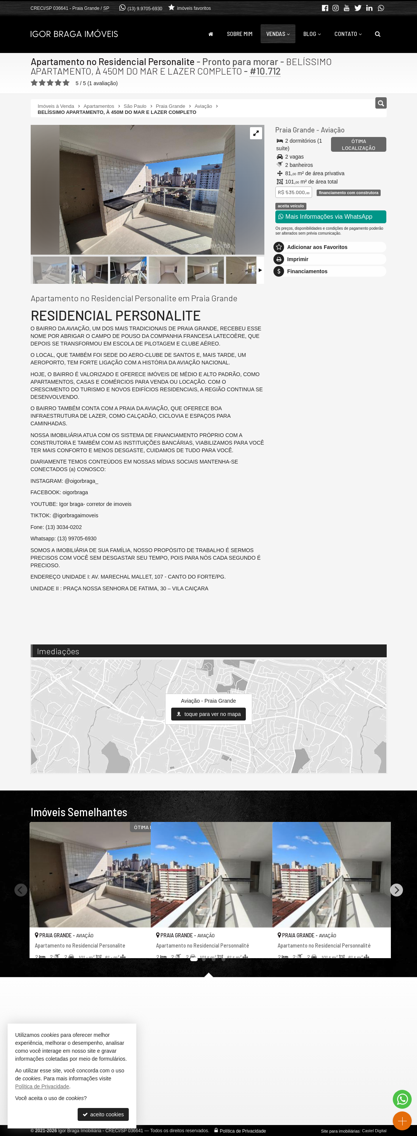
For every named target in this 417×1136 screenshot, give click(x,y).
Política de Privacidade (243, 1130)
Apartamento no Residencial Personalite (113, 61)
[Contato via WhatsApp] (402, 1099)
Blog (312, 33)
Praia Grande (294, 130)
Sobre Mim (240, 33)
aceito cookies (103, 1114)
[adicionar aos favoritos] (137, 946)
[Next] (396, 890)
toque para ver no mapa (208, 714)
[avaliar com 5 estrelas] (66, 83)
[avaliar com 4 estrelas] (58, 83)
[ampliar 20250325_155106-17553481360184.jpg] (133, 190)
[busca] (377, 33)
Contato (348, 33)
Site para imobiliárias (340, 1130)
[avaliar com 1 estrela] (34, 83)
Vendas (278, 33)
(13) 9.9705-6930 (144, 8)
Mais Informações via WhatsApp (325, 216)
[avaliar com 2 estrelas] (42, 83)
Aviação (331, 130)
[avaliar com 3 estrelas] (50, 83)
